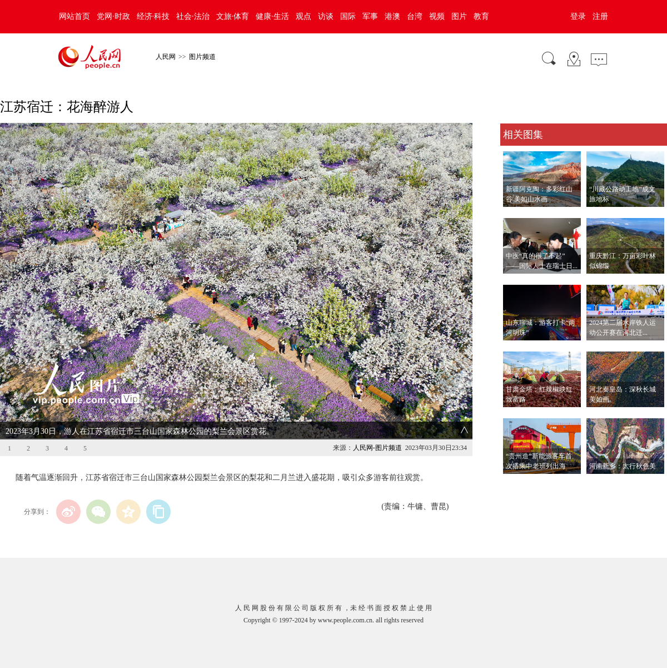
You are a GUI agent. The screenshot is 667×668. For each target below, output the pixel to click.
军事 (370, 16)
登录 (578, 16)
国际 (348, 16)
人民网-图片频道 (377, 448)
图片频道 (202, 57)
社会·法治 (193, 16)
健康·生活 (272, 16)
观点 (303, 16)
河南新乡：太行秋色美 (622, 466)
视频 (437, 16)
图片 (459, 16)
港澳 (392, 16)
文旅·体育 (233, 16)
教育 (481, 16)
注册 (600, 16)
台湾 (414, 16)
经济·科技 (153, 16)
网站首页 (74, 16)
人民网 (166, 57)
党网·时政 (113, 16)
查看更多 (515, 485)
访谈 (326, 16)
